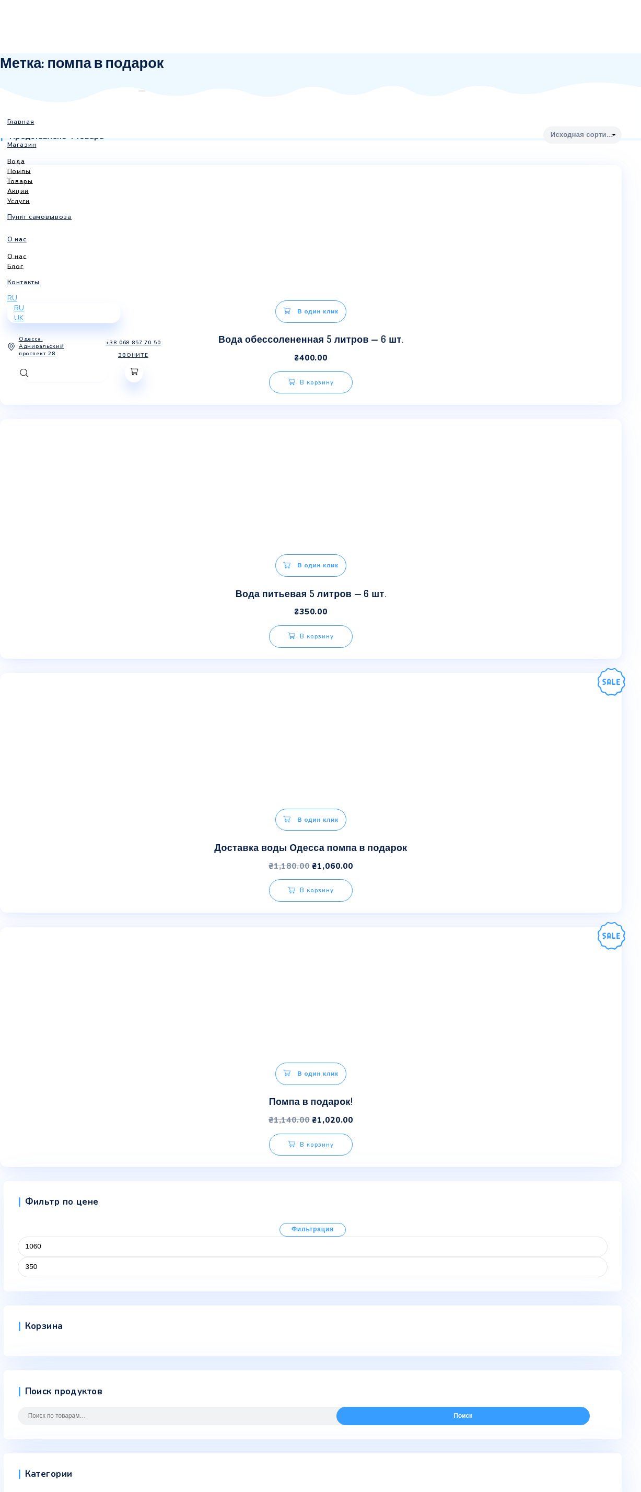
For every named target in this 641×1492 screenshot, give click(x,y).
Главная (13, 1231)
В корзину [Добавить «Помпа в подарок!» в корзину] (326, 635)
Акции (28, 1016)
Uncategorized (41, 999)
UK (19, 300)
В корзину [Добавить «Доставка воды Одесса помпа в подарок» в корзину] (113, 641)
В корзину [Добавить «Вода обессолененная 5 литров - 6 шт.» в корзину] (113, 375)
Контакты (15, 1284)
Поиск (462, 919)
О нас (9, 1249)
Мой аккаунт (21, 1302)
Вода (27, 1034)
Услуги (29, 1086)
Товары (30, 1069)
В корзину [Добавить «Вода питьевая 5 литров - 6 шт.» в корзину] (350, 375)
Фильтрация (313, 733)
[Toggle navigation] (93, 91)
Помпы (29, 1051)
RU (12, 280)
